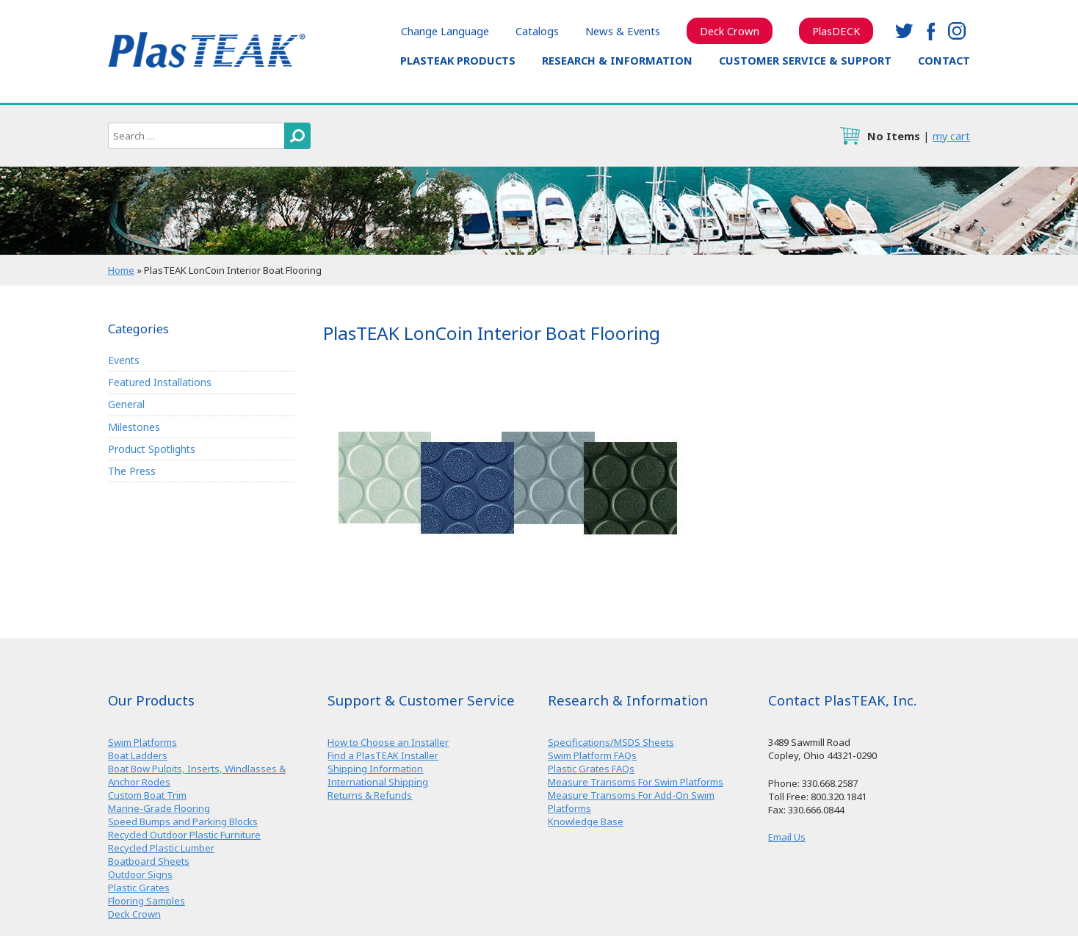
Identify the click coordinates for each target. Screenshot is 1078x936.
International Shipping (378, 781)
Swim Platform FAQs (592, 755)
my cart (951, 135)
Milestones (134, 427)
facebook (930, 31)
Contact (944, 60)
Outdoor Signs (140, 874)
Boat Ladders (137, 755)
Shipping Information (375, 768)
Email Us (787, 837)
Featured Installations (159, 382)
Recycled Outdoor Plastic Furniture (184, 834)
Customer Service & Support (805, 60)
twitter (904, 31)
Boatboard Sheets (148, 861)
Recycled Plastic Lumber (161, 848)
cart (849, 136)
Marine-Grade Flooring (159, 808)
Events (124, 360)
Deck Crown (729, 30)
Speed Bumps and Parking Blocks (183, 821)
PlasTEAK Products (458, 60)
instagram (957, 31)
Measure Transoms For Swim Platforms (635, 781)
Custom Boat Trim (147, 795)
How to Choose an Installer (388, 742)
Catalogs (537, 30)
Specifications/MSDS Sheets (611, 742)
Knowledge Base (585, 821)
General (126, 404)
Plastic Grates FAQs (591, 768)
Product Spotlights (151, 449)
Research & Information (617, 60)
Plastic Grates (139, 887)
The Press (132, 471)
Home (121, 270)
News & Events (622, 30)
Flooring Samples (146, 900)
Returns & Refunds (370, 795)
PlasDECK (836, 30)
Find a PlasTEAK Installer (383, 755)
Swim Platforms (142, 742)
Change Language (445, 30)
